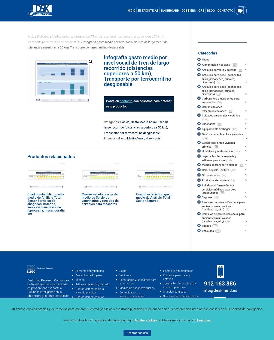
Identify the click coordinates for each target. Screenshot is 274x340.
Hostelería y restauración (178, 270)
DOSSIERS (189, 10)
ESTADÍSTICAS (148, 10)
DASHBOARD (170, 10)
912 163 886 (220, 283)
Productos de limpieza (89, 275)
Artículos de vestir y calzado (92, 284)
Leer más (204, 320)
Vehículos (125, 275)
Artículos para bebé (174, 291)
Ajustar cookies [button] (146, 320)
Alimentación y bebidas (90, 270)
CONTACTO (225, 10)
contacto (126, 101)
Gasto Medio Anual (144, 122)
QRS (201, 10)
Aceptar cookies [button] (137, 333)
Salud (122, 270)
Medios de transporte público (71, 36)
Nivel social (153, 138)
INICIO (131, 10)
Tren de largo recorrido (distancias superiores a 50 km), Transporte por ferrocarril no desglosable (136, 127)
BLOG (211, 10)
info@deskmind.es (220, 290)
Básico (125, 122)
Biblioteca (43, 36)
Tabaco (80, 279)
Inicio (30, 36)
